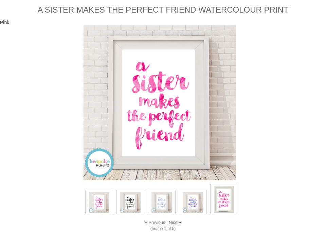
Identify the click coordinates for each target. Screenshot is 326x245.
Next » (175, 222)
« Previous (155, 222)
